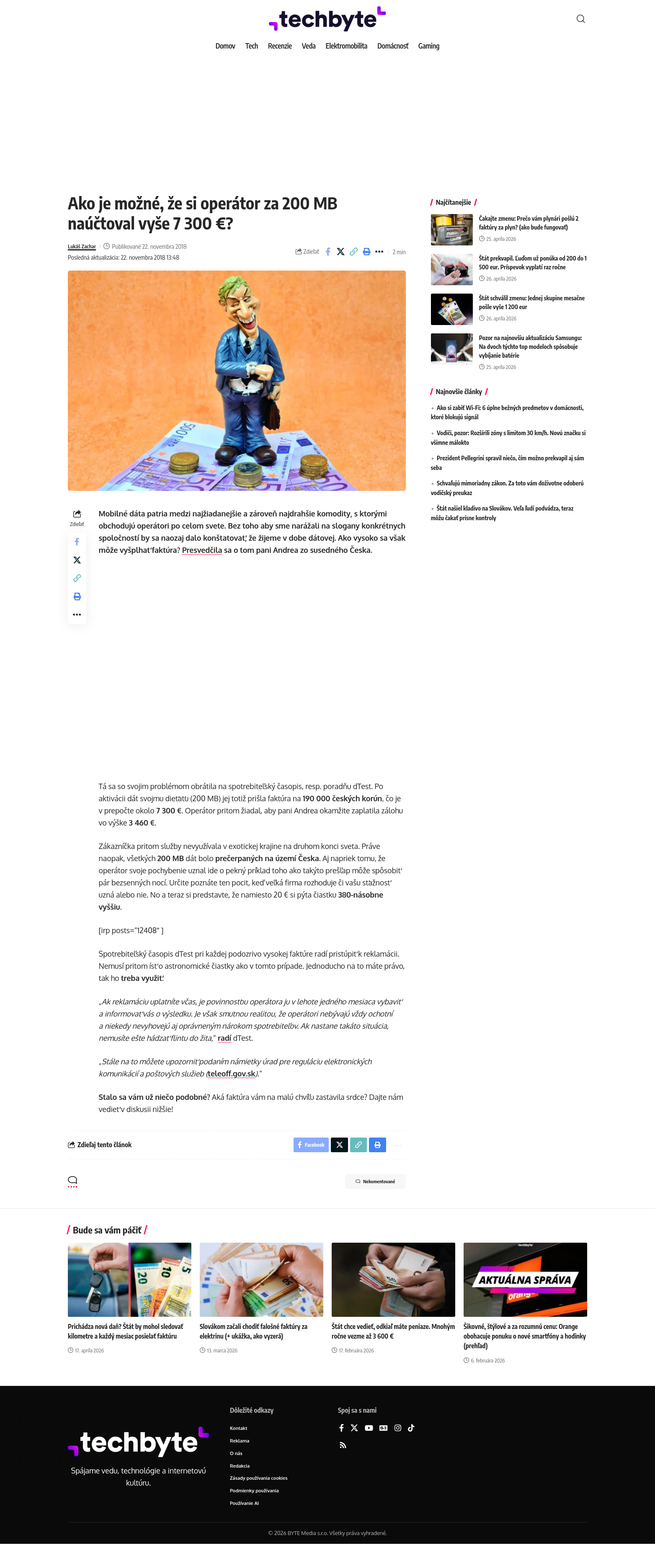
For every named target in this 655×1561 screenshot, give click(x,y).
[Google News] (383, 1442)
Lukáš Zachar (84, 246)
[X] (354, 1442)
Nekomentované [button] (368, 1196)
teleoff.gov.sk (233, 1085)
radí (226, 1050)
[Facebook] (341, 1442)
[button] (581, 19)
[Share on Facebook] (328, 251)
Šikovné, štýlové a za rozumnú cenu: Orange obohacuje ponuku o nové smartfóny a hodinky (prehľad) (523, 1350)
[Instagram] (397, 1442)
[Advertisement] (327, 117)
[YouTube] (369, 1442)
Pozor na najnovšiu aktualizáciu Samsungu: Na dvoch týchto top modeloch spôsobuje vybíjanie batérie (530, 340)
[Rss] (343, 1459)
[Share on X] (341, 251)
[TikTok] (411, 1442)
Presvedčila (258, 550)
